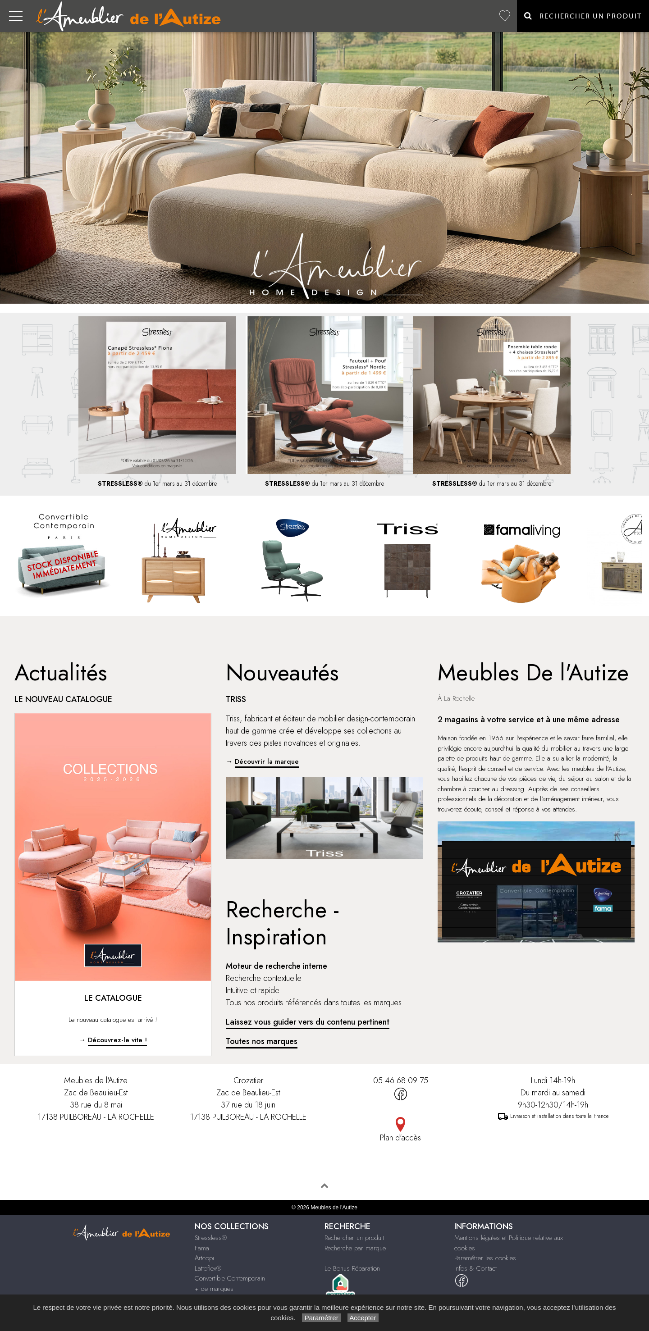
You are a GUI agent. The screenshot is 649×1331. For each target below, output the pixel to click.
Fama (202, 1248)
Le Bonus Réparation (352, 1268)
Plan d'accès (400, 1138)
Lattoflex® (208, 1268)
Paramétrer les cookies (485, 1258)
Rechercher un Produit (583, 16)
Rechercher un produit (354, 1238)
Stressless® (211, 1238)
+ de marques (214, 1289)
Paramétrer (321, 1318)
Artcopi (204, 1258)
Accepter (363, 1318)
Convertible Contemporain (230, 1278)
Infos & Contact (475, 1268)
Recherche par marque (355, 1248)
